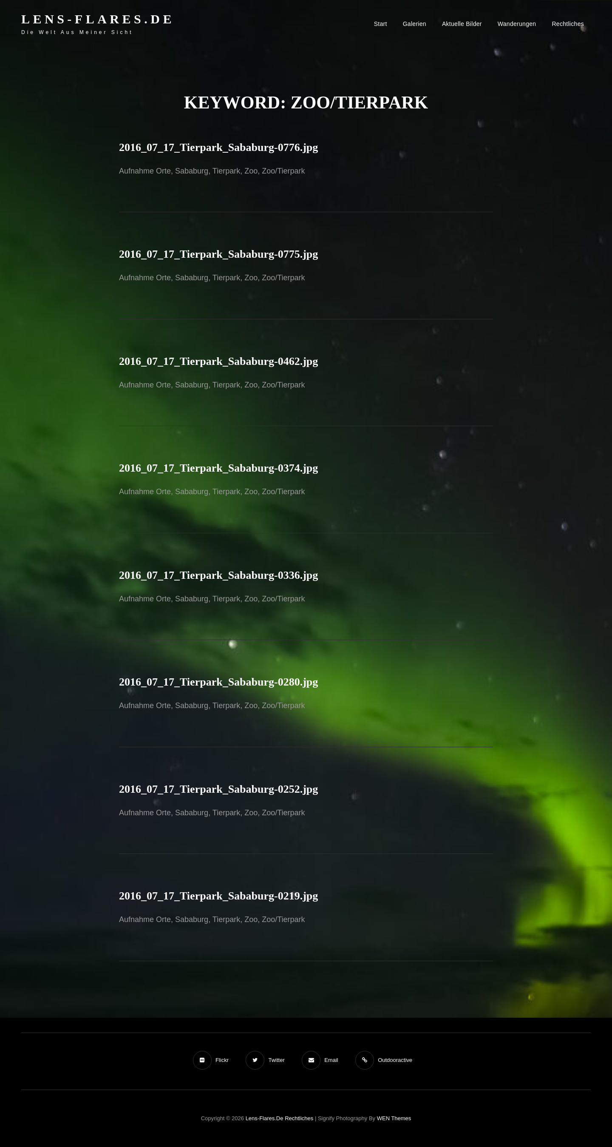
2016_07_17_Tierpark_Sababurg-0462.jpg (218, 361)
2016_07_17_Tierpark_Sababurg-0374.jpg (218, 468)
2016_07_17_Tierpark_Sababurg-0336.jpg (218, 575)
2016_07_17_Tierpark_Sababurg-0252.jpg (218, 789)
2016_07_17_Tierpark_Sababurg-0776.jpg (218, 147)
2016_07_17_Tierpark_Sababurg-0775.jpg (218, 254)
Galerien (414, 23)
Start (380, 23)
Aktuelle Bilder (462, 23)
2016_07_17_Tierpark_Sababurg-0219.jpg (218, 896)
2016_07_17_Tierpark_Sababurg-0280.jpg (218, 682)
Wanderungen (517, 23)
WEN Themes (394, 1118)
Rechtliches (568, 23)
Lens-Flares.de (98, 19)
